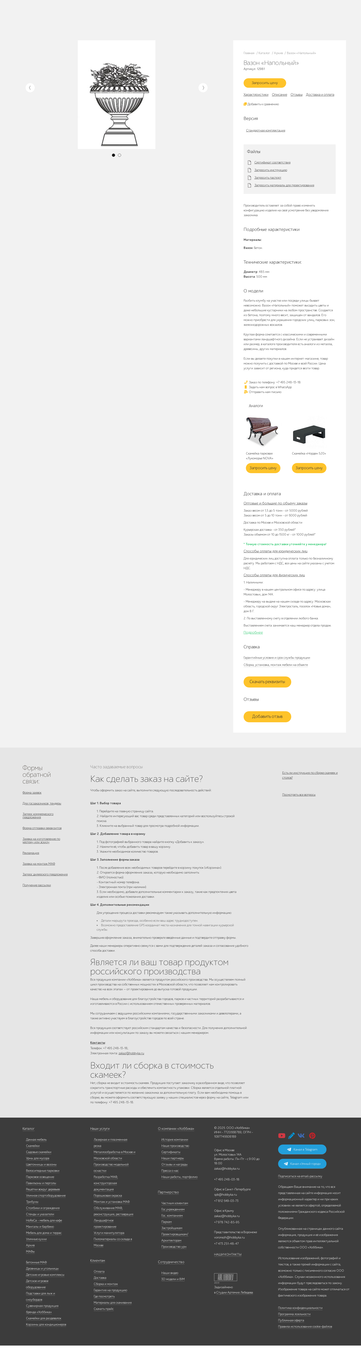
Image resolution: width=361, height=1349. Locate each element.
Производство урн (173, 1250)
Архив (30, 1249)
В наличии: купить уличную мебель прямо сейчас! (180, 5)
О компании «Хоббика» (174, 1132)
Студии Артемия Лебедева (234, 1296)
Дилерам (48, 22)
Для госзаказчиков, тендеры (42, 806)
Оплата (99, 1275)
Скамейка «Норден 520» (309, 455)
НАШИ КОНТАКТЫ (228, 1258)
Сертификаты (170, 1155)
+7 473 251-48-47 (260, 15)
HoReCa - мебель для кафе (44, 1224)
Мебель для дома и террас (44, 1236)
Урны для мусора (37, 1162)
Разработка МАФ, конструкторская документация (106, 1186)
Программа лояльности (294, 1318)
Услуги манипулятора (109, 1236)
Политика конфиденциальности (300, 1311)
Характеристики (256, 96)
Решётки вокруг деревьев (43, 1193)
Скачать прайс (104, 1312)
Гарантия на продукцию (110, 1294)
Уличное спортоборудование (46, 1199)
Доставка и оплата (118, 22)
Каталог (47, 17)
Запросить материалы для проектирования (284, 187)
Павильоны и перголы (41, 1187)
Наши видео (169, 1276)
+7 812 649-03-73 (217, 19)
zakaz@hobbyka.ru (218, 24)
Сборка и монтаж (106, 1287)
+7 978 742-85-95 (261, 19)
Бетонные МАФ (36, 1266)
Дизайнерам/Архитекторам (161, 24)
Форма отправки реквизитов (42, 833)
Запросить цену (267, 84)
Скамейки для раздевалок (43, 1322)
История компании (174, 1143)
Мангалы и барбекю (40, 1230)
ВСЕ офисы (236, 24)
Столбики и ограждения (43, 1211)
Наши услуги (99, 1132)
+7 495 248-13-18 (216, 15)
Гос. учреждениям (180, 14)
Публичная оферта (291, 1324)
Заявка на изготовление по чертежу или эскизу (41, 846)
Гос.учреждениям (173, 1213)
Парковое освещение (40, 1180)
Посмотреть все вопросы (299, 799)
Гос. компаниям (154, 19)
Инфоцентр (73, 22)
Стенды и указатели (40, 1218)
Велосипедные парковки (42, 1174)
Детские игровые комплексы (45, 1278)
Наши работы (89, 17)
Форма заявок (32, 794)
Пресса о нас (170, 1174)
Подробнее (253, 634)
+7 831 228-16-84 (260, 24)
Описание (279, 96)
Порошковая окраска (108, 1199)
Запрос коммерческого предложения (38, 819)
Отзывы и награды (174, 1168)
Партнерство (167, 1196)
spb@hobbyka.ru (225, 1198)
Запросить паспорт (267, 179)
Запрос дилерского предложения (45, 883)
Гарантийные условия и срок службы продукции (277, 659)
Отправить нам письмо (262, 394)
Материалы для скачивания (113, 1306)
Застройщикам (186, 19)
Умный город (187, 24)
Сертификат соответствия (272, 164)
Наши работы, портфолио (179, 1180)
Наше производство (67, 17)
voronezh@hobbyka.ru (229, 1241)
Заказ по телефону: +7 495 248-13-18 (272, 384)
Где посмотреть (104, 1300)
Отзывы (297, 96)
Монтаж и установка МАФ (112, 1205)
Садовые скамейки (38, 1155)
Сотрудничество (169, 1265)
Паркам (170, 19)
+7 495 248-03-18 (226, 1183)
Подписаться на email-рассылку (300, 1180)
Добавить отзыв (267, 718)
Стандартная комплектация (265, 132)
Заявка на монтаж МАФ (39, 871)
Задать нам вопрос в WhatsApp (268, 389)
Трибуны (32, 1205)
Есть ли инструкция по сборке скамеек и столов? (310, 776)
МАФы (30, 1255)
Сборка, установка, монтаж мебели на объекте (276, 666)
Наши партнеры (172, 1162)
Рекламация (31, 859)
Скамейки (33, 1149)
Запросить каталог (118, 17)
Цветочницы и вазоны (41, 1168)
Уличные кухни (36, 1242)
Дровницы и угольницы (42, 1272)
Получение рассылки (37, 895)
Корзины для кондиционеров (46, 1328)
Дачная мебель (36, 1143)
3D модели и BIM (173, 1283)
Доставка (100, 1281)
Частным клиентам (156, 14)
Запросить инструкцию (270, 172)
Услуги (60, 22)
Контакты (88, 22)
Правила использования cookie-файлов (305, 1330)
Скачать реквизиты (267, 683)
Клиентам (97, 1264)
